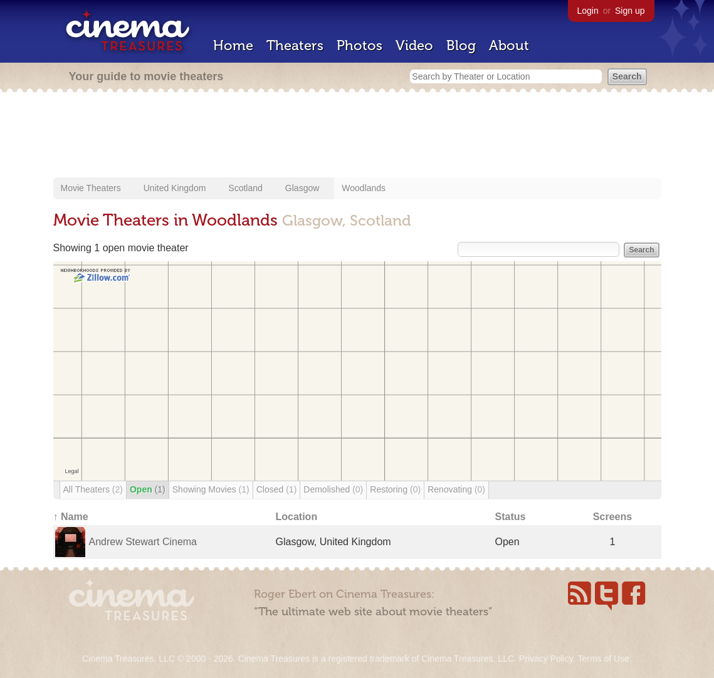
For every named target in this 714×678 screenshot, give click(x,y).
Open (147, 489)
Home (233, 45)
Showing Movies (210, 489)
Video (414, 45)
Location (297, 516)
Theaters (294, 45)
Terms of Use (603, 659)
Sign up (629, 11)
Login (588, 11)
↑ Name (70, 516)
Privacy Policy (546, 659)
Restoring (395, 489)
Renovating (456, 489)
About (509, 45)
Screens (612, 516)
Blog (461, 45)
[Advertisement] (357, 136)
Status (510, 516)
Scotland (245, 188)
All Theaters (93, 489)
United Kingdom (175, 188)
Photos (359, 45)
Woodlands (364, 188)
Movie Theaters (91, 188)
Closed (276, 489)
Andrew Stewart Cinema (143, 541)
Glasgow (302, 188)
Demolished (333, 489)
